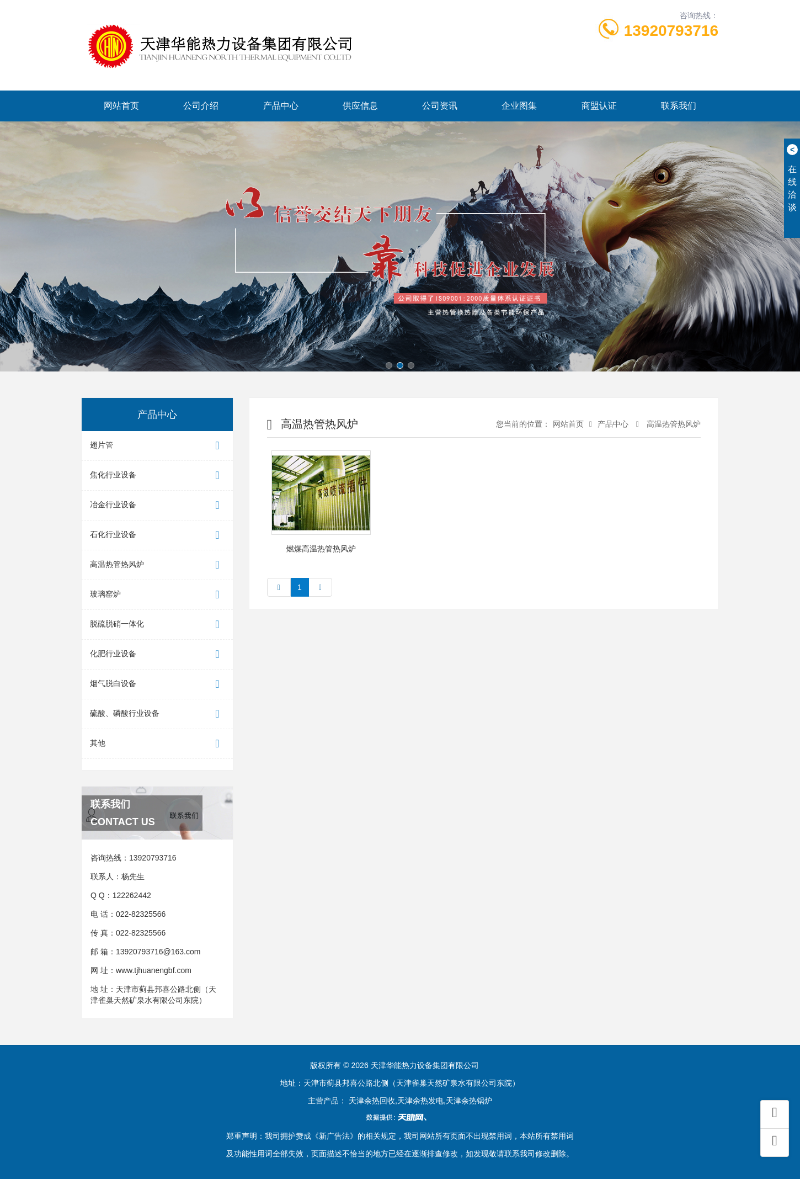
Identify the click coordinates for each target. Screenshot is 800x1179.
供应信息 (360, 105)
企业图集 (519, 105)
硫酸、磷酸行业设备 (157, 714)
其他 (157, 743)
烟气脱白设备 (157, 684)
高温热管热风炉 (157, 565)
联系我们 (678, 105)
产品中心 (280, 105)
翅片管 (157, 445)
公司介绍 (200, 105)
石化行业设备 (157, 535)
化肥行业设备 (157, 654)
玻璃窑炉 (157, 594)
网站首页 (121, 105)
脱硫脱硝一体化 (157, 624)
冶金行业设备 (157, 505)
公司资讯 (439, 105)
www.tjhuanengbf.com (153, 970)
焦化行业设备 (157, 475)
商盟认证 (599, 105)
